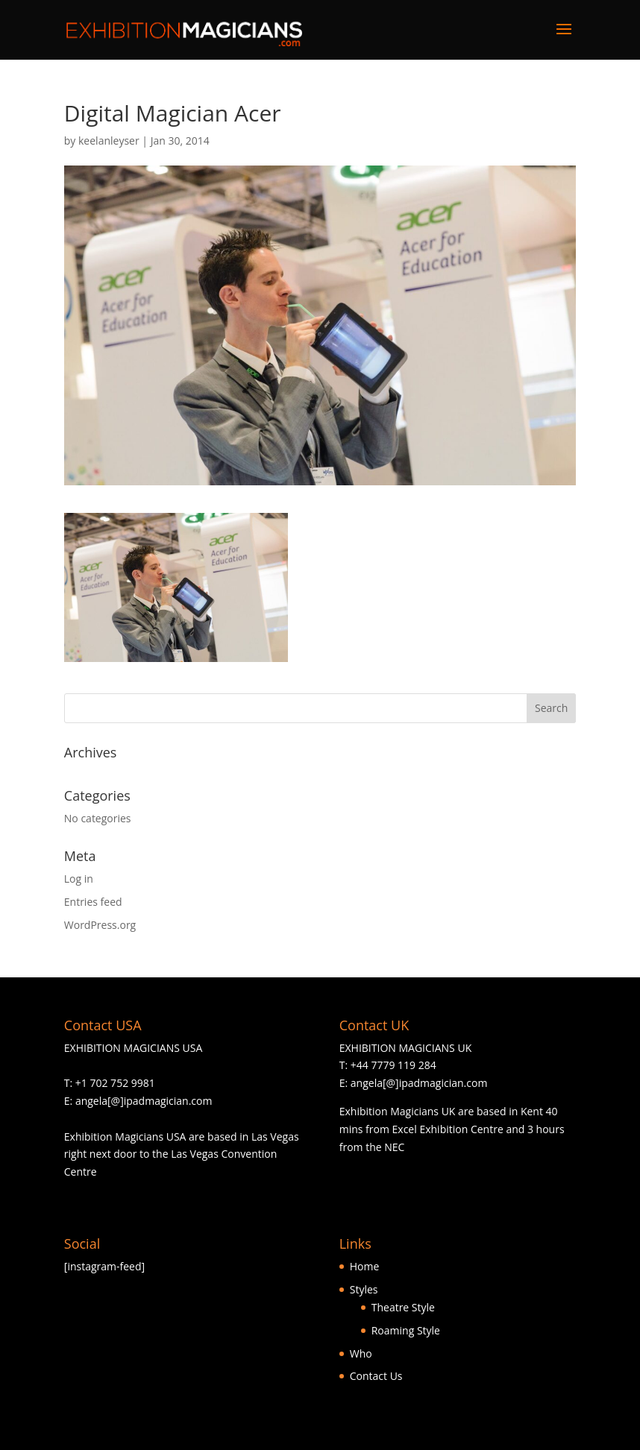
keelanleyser (108, 140)
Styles (364, 1289)
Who (361, 1353)
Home (365, 1266)
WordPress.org (100, 925)
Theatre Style (403, 1307)
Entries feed (93, 902)
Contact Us (376, 1376)
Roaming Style (405, 1330)
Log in (78, 878)
